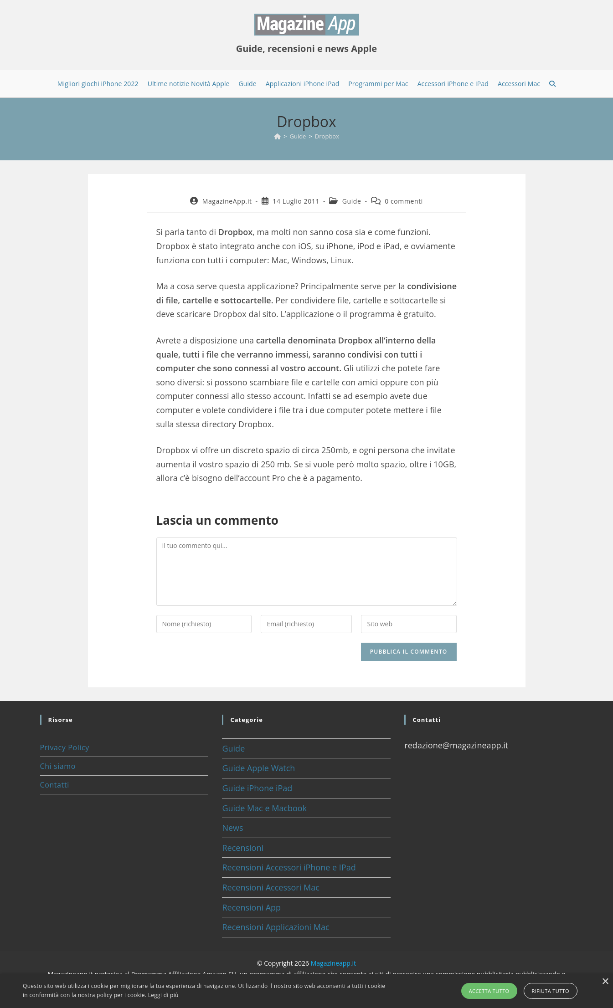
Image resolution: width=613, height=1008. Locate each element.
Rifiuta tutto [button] (550, 991)
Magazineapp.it (333, 963)
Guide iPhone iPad (257, 788)
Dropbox (327, 136)
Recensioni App (251, 907)
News (232, 827)
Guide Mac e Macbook (264, 808)
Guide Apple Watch (258, 767)
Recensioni (242, 847)
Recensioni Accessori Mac (270, 887)
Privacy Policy (64, 747)
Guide (351, 201)
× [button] (605, 981)
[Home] (277, 136)
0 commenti (404, 201)
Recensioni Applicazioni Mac (275, 926)
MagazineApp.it (227, 201)
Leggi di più (163, 995)
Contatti (54, 785)
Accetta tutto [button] (489, 991)
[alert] (306, 991)
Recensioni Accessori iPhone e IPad (288, 867)
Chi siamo (58, 766)
